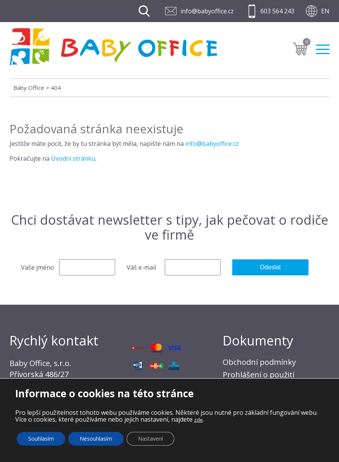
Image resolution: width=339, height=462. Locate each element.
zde (198, 419)
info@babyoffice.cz (207, 11)
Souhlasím (41, 438)
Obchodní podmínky (259, 362)
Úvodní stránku (73, 158)
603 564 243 (277, 11)
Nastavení (150, 438)
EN (325, 11)
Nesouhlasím (96, 438)
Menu (322, 49)
